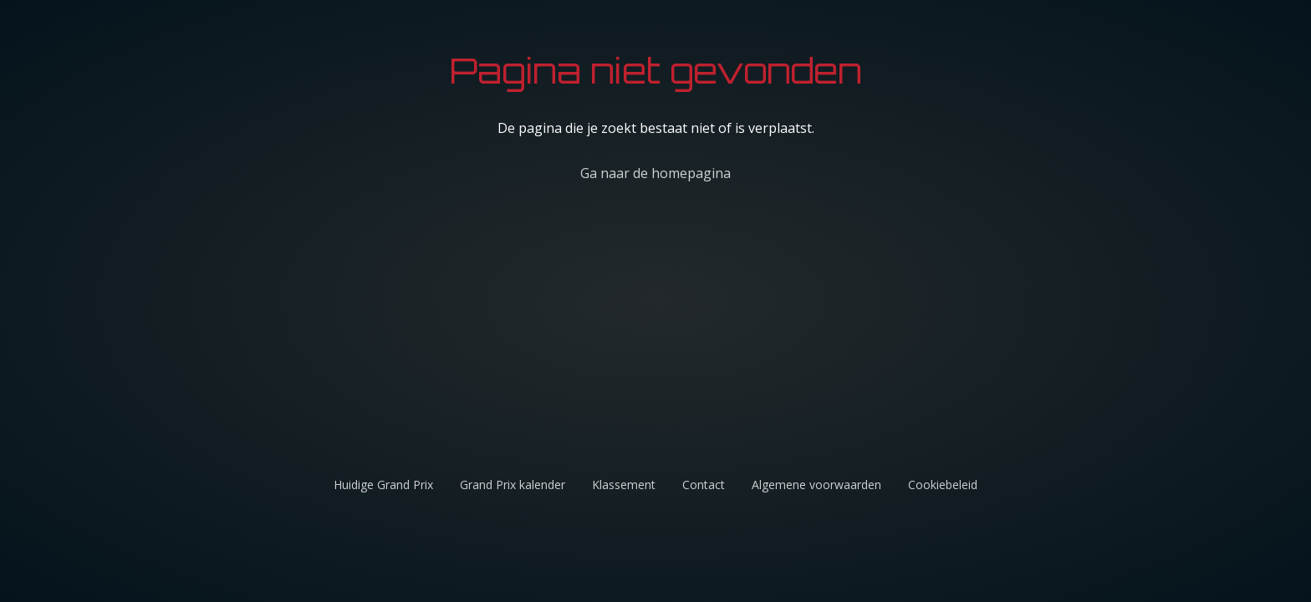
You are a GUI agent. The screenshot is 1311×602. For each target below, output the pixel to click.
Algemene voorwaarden (816, 484)
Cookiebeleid (942, 484)
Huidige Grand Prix (383, 484)
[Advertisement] (789, 339)
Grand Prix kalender (512, 484)
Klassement (624, 484)
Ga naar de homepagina (655, 173)
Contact (703, 484)
